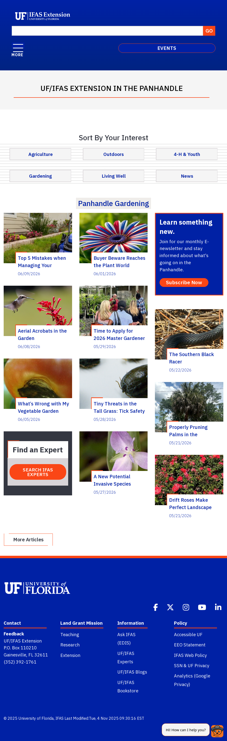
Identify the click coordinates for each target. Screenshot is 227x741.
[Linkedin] (218, 607)
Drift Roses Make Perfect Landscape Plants (190, 503)
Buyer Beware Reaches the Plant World (119, 261)
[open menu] (18, 45)
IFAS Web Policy (190, 655)
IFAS (59, 718)
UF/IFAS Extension (23, 641)
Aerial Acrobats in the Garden (42, 334)
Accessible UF (188, 634)
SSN (178, 665)
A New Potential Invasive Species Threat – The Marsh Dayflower (116, 480)
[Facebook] (156, 607)
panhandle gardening (113, 203)
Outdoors (113, 154)
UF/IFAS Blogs (132, 672)
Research (70, 645)
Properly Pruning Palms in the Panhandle (188, 430)
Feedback (14, 634)
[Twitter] (171, 607)
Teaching (69, 634)
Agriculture (40, 154)
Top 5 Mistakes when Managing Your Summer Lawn (42, 261)
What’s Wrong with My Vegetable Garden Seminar (43, 407)
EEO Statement (189, 645)
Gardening (40, 176)
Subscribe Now (184, 282)
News (187, 176)
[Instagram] (186, 607)
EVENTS (166, 48)
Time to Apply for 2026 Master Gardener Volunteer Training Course (119, 334)
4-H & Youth (187, 154)
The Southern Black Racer (191, 358)
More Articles (28, 539)
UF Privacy (198, 665)
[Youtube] (202, 607)
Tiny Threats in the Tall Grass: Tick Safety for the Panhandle (119, 407)
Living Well (114, 176)
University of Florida (36, 718)
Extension (70, 655)
